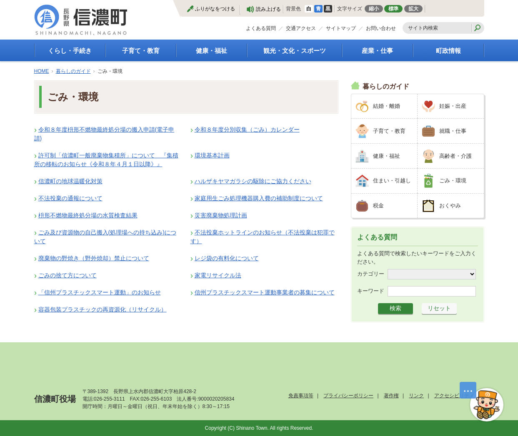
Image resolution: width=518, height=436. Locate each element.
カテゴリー (370, 274)
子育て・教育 (141, 50)
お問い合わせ (381, 28)
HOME (41, 71)
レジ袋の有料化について (227, 258)
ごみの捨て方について (67, 275)
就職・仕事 (452, 131)
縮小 (374, 9)
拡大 (413, 9)
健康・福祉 (211, 50)
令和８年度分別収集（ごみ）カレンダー (247, 129)
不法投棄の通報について (70, 198)
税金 (378, 205)
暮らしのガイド (73, 71)
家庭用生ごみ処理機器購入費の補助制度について (259, 198)
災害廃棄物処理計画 (221, 215)
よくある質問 (261, 28)
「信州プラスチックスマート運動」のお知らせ (99, 292)
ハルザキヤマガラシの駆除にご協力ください (253, 181)
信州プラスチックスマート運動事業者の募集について (265, 292)
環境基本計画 (212, 155)
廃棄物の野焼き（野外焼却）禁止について (93, 258)
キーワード (370, 291)
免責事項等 (300, 396)
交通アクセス (301, 28)
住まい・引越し (392, 180)
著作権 (391, 396)
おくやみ (450, 205)
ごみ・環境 (452, 180)
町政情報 (448, 50)
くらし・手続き (70, 50)
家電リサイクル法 (218, 275)
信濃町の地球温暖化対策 (70, 181)
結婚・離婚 (386, 106)
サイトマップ (341, 28)
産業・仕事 (377, 50)
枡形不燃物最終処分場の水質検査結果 (88, 215)
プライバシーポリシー (348, 396)
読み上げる (268, 9)
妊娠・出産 (452, 106)
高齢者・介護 (455, 156)
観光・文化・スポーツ (294, 50)
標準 (393, 9)
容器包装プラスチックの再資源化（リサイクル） (102, 309)
